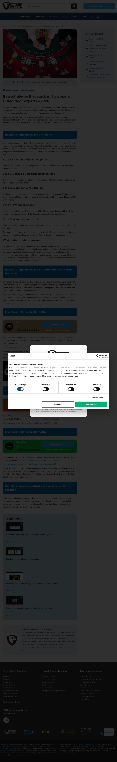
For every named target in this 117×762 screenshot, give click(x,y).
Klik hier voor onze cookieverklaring (44, 411)
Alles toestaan (91, 404)
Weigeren (58, 404)
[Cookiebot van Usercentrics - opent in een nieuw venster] (98, 356)
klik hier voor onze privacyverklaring (66, 411)
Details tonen (98, 397)
